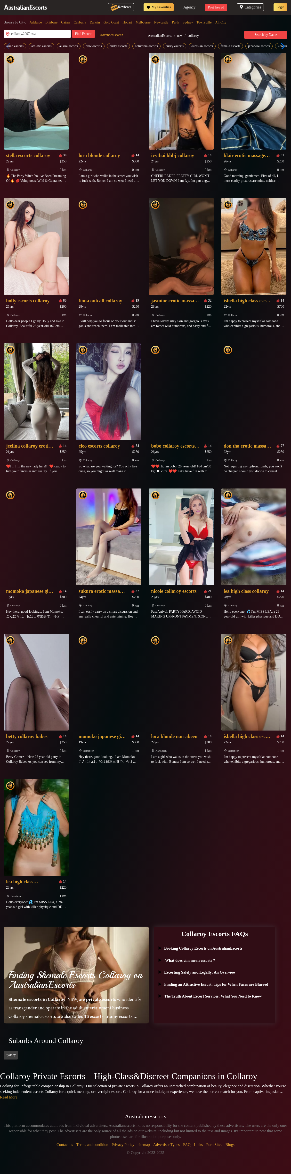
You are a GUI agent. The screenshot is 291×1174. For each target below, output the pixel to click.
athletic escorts (41, 46)
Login (280, 7)
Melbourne (143, 22)
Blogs (230, 1145)
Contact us (65, 1145)
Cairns (65, 22)
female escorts (230, 46)
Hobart (127, 22)
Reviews (121, 7)
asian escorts (15, 46)
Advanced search (111, 35)
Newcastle (161, 22)
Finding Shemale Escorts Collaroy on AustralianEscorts (75, 980)
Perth (175, 22)
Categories (250, 7)
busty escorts (118, 46)
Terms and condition (92, 1145)
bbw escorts (94, 46)
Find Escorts (83, 34)
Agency (189, 7)
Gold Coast (111, 22)
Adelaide (36, 22)
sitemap (144, 1145)
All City (220, 22)
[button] (281, 46)
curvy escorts (175, 46)
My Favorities (158, 7)
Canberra (80, 22)
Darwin (95, 22)
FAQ (187, 1145)
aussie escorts (68, 46)
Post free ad (216, 7)
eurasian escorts (202, 46)
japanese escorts (259, 46)
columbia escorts (146, 46)
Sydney (188, 22)
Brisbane (51, 22)
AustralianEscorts (160, 36)
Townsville (204, 22)
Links (198, 1145)
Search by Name (266, 35)
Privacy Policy (123, 1145)
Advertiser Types (166, 1145)
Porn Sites (214, 1145)
